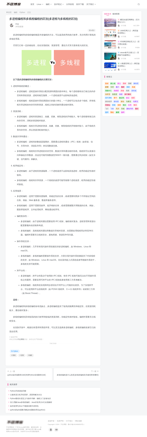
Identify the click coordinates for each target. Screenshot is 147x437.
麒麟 (106, 87)
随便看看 (116, 14)
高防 (128, 87)
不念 (17, 24)
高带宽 (107, 94)
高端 (122, 91)
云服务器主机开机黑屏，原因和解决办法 (26, 395)
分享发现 (70, 4)
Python (22, 12)
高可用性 (108, 98)
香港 (113, 105)
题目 (136, 109)
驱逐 (133, 98)
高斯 (127, 91)
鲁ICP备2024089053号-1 (76, 424)
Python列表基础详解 (18, 391)
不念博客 (20, 339)
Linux (40, 4)
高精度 (116, 91)
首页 (32, 4)
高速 (133, 87)
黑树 (124, 83)
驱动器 (116, 101)
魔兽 (122, 87)
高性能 (133, 91)
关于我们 (91, 4)
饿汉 (124, 105)
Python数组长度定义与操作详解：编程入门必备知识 (30, 398)
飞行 (106, 109)
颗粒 (112, 112)
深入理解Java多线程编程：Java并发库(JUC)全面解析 (31, 402)
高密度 (114, 94)
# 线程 (13, 355)
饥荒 (129, 105)
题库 (106, 112)
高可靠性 (127, 94)
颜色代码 (129, 109)
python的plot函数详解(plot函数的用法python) (27, 410)
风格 (122, 109)
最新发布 (107, 14)
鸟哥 (112, 87)
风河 (117, 109)
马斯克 (135, 101)
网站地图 (78, 421)
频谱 (117, 112)
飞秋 (112, 109)
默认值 (113, 83)
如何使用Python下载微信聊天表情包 (24, 406)
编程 (49, 4)
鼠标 (106, 83)
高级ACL (108, 91)
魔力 (117, 87)
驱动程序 (108, 101)
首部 (119, 105)
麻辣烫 (136, 83)
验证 (127, 98)
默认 (119, 83)
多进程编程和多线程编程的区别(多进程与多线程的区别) (43, 18)
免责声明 (60, 421)
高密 (120, 94)
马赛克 (128, 101)
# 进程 (22, 355)
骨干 (115, 98)
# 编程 (30, 355)
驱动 (122, 101)
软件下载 (80, 4)
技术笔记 (59, 4)
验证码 (121, 98)
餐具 (135, 105)
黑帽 (129, 83)
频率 (122, 112)
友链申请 (51, 421)
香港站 (107, 105)
